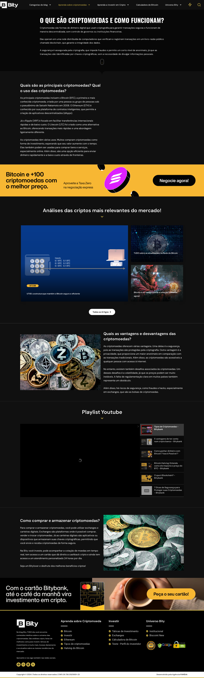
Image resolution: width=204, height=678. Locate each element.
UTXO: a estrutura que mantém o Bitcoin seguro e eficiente (53, 294)
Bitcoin (33, 286)
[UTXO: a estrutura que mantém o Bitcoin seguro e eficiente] (74, 263)
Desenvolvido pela (172, 674)
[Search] (199, 5)
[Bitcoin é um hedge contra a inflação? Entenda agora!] (157, 283)
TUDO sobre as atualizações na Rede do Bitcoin (155, 256)
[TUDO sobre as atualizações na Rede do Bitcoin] (157, 243)
